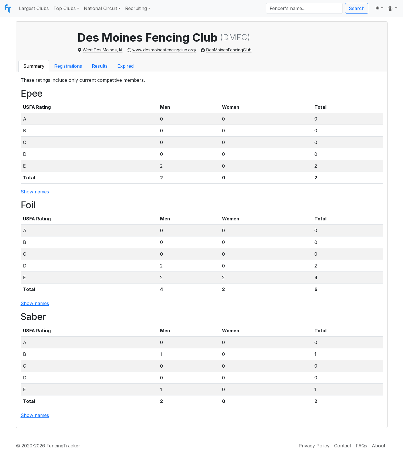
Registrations (68, 66)
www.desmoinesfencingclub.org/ (164, 49)
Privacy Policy (314, 446)
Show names (35, 192)
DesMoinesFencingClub (229, 49)
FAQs (361, 446)
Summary (33, 66)
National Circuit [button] (100, 8)
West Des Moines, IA (102, 49)
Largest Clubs (34, 8)
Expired (125, 66)
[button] (393, 8)
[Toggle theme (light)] (379, 8)
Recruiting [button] (136, 8)
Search (357, 8)
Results (100, 66)
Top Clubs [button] (64, 8)
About (378, 446)
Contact (342, 446)
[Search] (304, 8)
